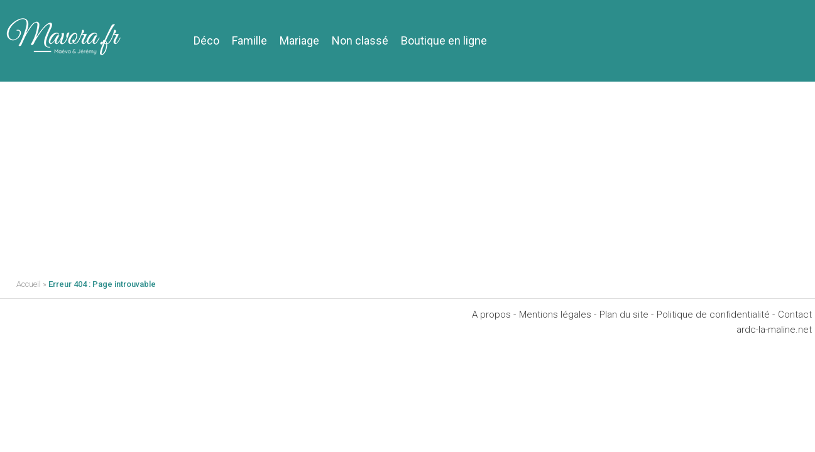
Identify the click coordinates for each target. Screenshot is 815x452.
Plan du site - (626, 314)
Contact (795, 314)
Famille (249, 40)
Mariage (299, 40)
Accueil (28, 284)
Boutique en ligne (444, 40)
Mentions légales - (557, 314)
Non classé (360, 40)
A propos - (494, 314)
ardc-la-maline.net (774, 329)
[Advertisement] (408, 176)
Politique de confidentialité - (716, 314)
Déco (206, 40)
